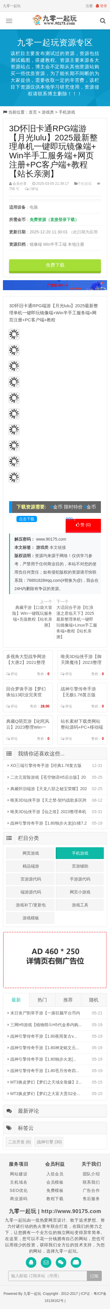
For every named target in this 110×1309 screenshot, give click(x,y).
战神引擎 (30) (49, 1141)
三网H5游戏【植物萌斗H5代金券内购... (45, 1024)
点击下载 (26, 519)
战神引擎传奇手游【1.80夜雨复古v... (42, 1036)
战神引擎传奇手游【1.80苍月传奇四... (43, 1070)
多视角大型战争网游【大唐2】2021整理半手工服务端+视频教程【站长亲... (27, 659)
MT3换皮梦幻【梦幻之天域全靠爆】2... (45, 1082)
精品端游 (31, 866)
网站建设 (18, 1174)
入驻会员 (55, 1174)
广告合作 (91, 1190)
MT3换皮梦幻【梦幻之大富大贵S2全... (44, 1093)
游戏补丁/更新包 (31, 905)
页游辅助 (80, 866)
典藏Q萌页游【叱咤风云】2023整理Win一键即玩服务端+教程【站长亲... (27, 724)
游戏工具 (80, 905)
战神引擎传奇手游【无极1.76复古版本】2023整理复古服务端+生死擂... (81, 692)
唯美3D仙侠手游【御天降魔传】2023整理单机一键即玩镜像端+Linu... (82, 659)
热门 (42, 999)
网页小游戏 (80, 892)
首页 (33, 112)
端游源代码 (31, 892)
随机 (94, 999)
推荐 (68, 999)
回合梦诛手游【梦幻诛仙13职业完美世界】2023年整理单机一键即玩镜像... (26, 692)
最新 (16, 999)
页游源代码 (31, 879)
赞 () (83, 524)
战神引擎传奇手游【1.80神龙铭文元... (43, 1047)
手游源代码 (80, 879)
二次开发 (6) (19, 1141)
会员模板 (55, 1182)
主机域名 (18, 1182)
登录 (101, 6)
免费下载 (55, 265)
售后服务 (91, 1198)
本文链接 (58, 547)
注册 (89, 6)
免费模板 (55, 1190)
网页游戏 (31, 853)
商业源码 (18, 1198)
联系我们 (91, 1182)
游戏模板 (31, 918)
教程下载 (55, 1198)
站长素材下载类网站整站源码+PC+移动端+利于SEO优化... (82, 724)
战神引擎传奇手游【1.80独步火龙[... (42, 1059)
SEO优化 (19, 1190)
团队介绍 (91, 1174)
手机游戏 (67, 112)
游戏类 (48, 112)
